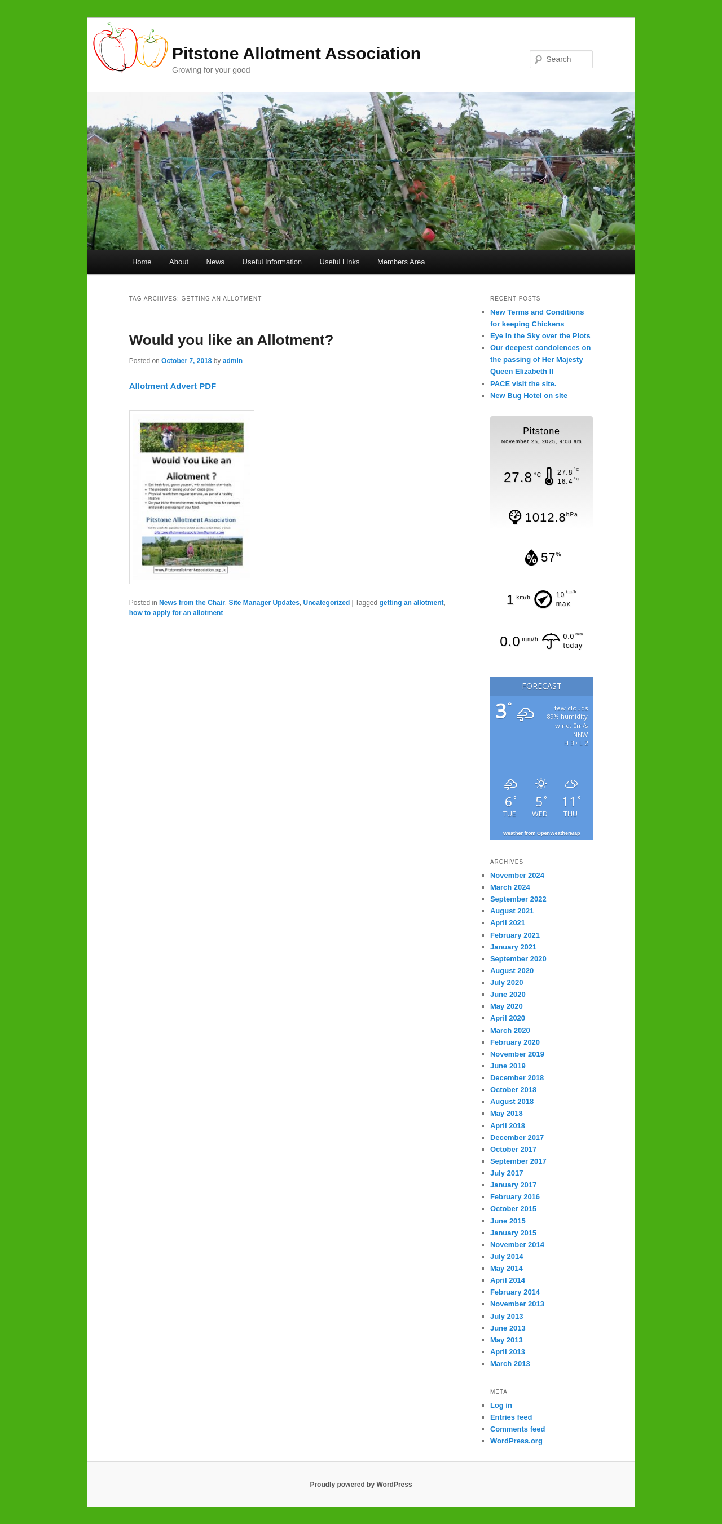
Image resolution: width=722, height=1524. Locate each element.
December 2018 (517, 1078)
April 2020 (507, 1018)
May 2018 (506, 1113)
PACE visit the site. (523, 383)
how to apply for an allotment (176, 613)
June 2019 (508, 1066)
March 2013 (510, 1363)
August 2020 (512, 970)
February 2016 (515, 1196)
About (178, 262)
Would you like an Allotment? (231, 340)
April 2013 (507, 1352)
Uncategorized (326, 603)
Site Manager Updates (263, 603)
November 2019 (517, 1054)
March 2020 (510, 1030)
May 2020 (506, 1006)
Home (142, 262)
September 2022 (518, 899)
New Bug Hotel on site (528, 395)
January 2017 (513, 1185)
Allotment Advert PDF (172, 386)
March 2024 (510, 887)
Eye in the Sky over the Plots (540, 336)
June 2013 (508, 1328)
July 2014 (506, 1256)
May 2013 (506, 1340)
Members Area (401, 262)
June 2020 (508, 994)
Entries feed (511, 1417)
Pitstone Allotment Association (296, 53)
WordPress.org (516, 1441)
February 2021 (515, 935)
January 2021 (513, 947)
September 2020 (518, 959)
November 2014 (517, 1244)
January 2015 (513, 1233)
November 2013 (517, 1304)
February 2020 (515, 1042)
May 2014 (506, 1268)
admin (233, 361)
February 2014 (515, 1292)
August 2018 (512, 1101)
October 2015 (513, 1208)
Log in (501, 1405)
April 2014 (507, 1280)
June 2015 (508, 1221)
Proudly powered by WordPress (361, 1484)
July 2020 (506, 982)
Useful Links (340, 262)
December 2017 (517, 1137)
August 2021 (512, 911)
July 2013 (506, 1316)
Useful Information (272, 262)
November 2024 (517, 875)
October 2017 (513, 1149)
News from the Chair (192, 603)
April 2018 (507, 1125)
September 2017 (518, 1161)
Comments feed (517, 1429)
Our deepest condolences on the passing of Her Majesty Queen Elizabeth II (540, 359)
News (215, 262)
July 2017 (506, 1173)
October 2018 (513, 1089)
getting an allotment (412, 603)
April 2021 (507, 922)
